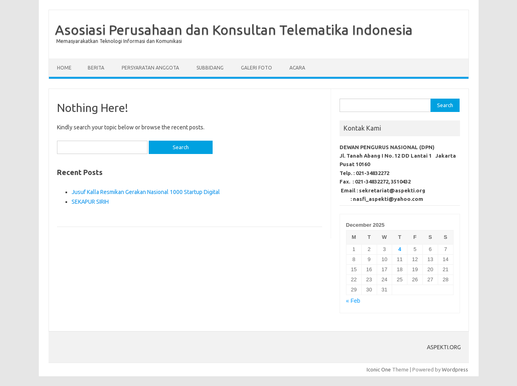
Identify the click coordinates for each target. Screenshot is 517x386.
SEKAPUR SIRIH (90, 201)
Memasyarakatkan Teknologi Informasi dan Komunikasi (119, 41)
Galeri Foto (256, 67)
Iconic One (379, 369)
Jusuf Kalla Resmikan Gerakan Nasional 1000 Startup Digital (146, 192)
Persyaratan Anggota (150, 67)
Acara (297, 67)
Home (64, 67)
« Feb (353, 301)
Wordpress (455, 369)
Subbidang (210, 67)
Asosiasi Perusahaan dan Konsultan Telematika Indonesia (234, 29)
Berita (96, 67)
